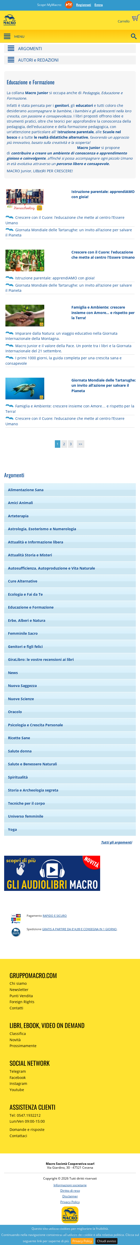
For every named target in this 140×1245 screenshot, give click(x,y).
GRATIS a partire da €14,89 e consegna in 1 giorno (79, 929)
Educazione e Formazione (31, 607)
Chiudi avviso (106, 1241)
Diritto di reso (70, 1190)
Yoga (12, 829)
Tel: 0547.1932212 (25, 1115)
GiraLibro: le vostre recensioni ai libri (41, 659)
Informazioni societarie (70, 1185)
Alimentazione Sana (25, 489)
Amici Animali (20, 502)
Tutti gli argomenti (116, 842)
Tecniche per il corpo (26, 803)
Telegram (18, 1071)
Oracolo (15, 711)
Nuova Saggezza (22, 685)
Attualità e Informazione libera (35, 542)
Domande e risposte (27, 1129)
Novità (15, 1039)
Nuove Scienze (21, 698)
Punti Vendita (21, 995)
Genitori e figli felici (25, 646)
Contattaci (18, 1135)
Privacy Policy (82, 1241)
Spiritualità (18, 777)
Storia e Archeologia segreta (33, 790)
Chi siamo (18, 983)
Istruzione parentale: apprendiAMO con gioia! (55, 277)
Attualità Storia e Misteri (30, 555)
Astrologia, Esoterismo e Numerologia (42, 528)
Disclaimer (70, 1196)
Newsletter (19, 989)
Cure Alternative (22, 581)
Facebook (18, 1077)
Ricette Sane (19, 737)
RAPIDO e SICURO (55, 916)
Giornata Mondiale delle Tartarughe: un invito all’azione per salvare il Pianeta (103, 385)
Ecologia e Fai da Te (25, 594)
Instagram (18, 1083)
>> (80, 444)
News (13, 672)
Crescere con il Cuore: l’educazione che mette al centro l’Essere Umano (103, 255)
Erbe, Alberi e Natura (26, 620)
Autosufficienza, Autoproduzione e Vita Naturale (51, 568)
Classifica (18, 1033)
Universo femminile (25, 816)
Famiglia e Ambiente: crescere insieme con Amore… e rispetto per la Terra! (103, 312)
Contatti (16, 1007)
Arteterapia (18, 515)
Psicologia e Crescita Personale (35, 724)
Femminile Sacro (23, 633)
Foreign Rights (22, 1001)
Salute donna (20, 751)
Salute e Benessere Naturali (32, 764)
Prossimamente (23, 1045)
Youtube (17, 1089)
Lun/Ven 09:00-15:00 (27, 1121)
